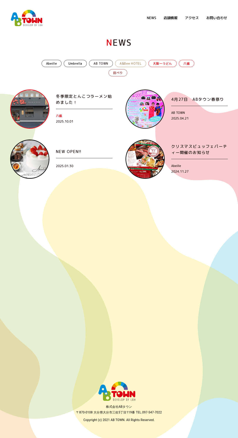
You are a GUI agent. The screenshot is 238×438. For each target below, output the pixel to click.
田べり (118, 73)
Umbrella (75, 63)
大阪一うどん (162, 63)
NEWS (151, 17)
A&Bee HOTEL (131, 63)
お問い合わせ (216, 17)
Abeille (51, 63)
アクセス (192, 17)
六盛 (186, 63)
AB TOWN (101, 63)
